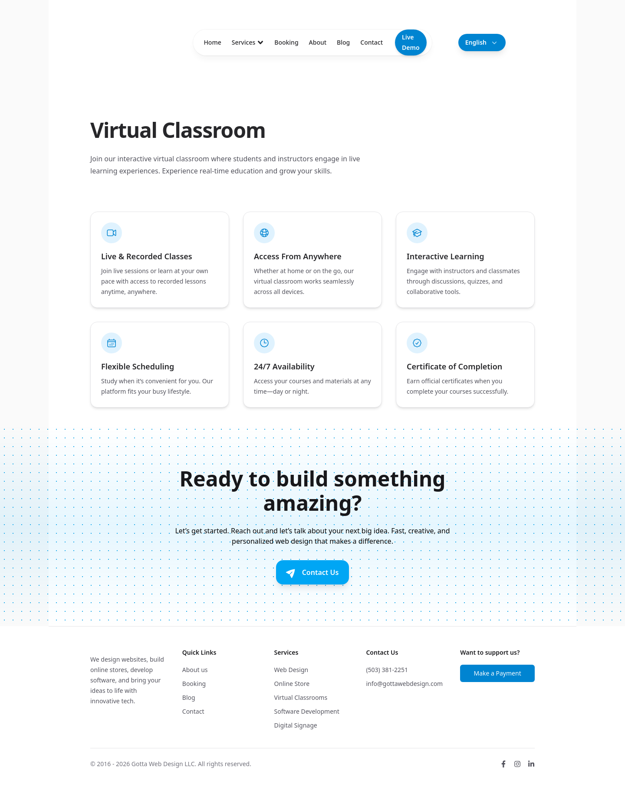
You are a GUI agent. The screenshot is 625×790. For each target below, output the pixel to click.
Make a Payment (497, 673)
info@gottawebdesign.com (404, 683)
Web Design (291, 670)
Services (248, 42)
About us (195, 670)
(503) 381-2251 (387, 670)
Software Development (306, 711)
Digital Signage (295, 725)
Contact (371, 42)
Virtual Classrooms (301, 697)
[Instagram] (517, 764)
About (318, 42)
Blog (343, 42)
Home (212, 42)
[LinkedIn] (531, 764)
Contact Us (311, 572)
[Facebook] (503, 764)
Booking (286, 42)
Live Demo (411, 42)
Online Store (292, 683)
